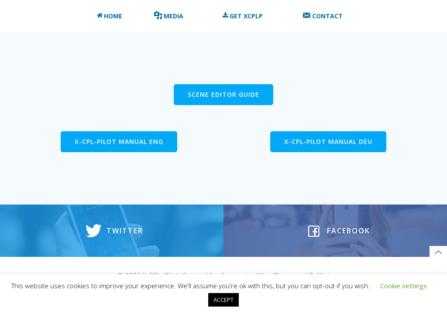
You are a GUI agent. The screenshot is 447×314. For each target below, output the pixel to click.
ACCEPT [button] (223, 300)
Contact (326, 15)
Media (172, 15)
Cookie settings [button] (403, 285)
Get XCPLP (247, 16)
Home (109, 16)
